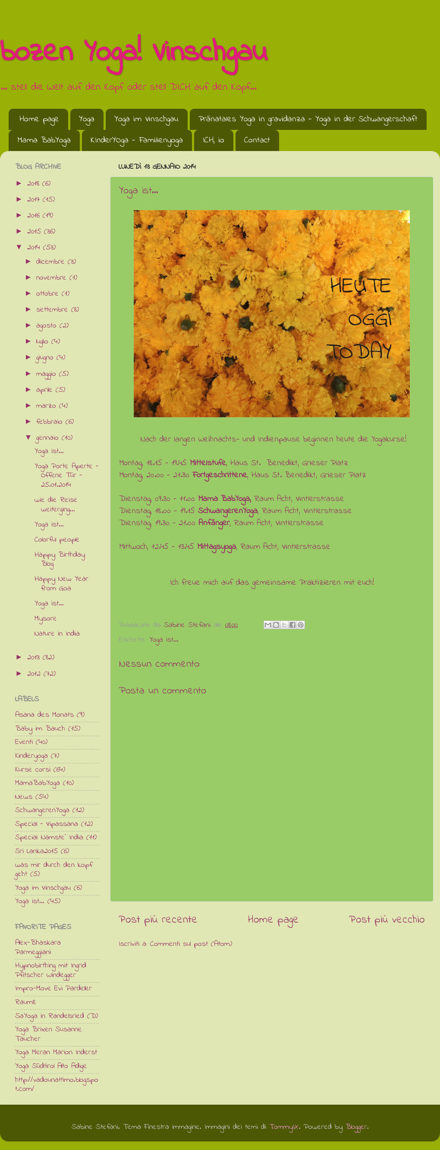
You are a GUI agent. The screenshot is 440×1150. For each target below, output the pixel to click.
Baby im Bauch (40, 728)
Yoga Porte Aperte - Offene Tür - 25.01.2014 (67, 476)
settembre (53, 309)
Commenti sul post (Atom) (191, 944)
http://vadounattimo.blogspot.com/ (56, 1084)
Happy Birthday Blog (60, 559)
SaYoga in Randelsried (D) (56, 1016)
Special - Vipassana (46, 824)
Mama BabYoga (44, 140)
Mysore (46, 618)
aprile (46, 390)
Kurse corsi (32, 769)
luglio (43, 341)
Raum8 (25, 1002)
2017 (35, 199)
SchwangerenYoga (42, 810)
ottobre (49, 293)
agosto (48, 325)
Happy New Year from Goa (61, 583)
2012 (35, 674)
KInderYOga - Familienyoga (137, 140)
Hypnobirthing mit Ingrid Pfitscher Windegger (50, 970)
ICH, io (213, 140)
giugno (46, 357)
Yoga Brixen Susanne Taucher (48, 1034)
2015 (35, 231)
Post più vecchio (387, 920)
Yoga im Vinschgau (146, 119)
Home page (39, 119)
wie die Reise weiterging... (56, 505)
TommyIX (284, 1127)
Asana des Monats (44, 715)
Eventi (24, 742)
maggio (47, 374)
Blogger (356, 1127)
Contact (257, 140)
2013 (35, 657)
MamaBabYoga (37, 783)
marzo (47, 406)
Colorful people (57, 539)
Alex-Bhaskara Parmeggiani (38, 947)
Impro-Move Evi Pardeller (53, 988)
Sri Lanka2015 (36, 851)
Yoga (86, 119)
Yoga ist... (164, 640)
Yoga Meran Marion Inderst (56, 1052)
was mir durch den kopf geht (53, 870)
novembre (52, 278)
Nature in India (57, 634)
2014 (35, 247)
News (23, 797)
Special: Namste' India (49, 837)
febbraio (51, 422)
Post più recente (158, 920)
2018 (34, 183)
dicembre (52, 262)
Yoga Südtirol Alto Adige (51, 1066)
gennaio (49, 438)
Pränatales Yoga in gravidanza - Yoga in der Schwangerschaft (308, 119)
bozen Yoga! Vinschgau (133, 53)
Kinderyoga (31, 756)
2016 (35, 215)
